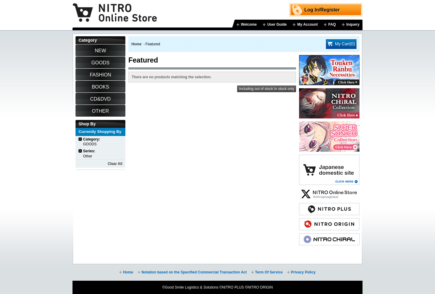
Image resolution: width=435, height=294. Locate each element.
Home (136, 44)
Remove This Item (80, 139)
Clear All (115, 164)
